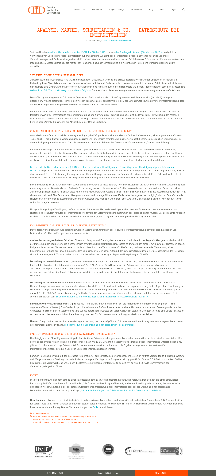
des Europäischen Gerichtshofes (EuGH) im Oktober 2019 (76, 52)
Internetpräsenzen (41, 413)
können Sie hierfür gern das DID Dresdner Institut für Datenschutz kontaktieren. (121, 390)
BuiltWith (48, 90)
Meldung (161, 473)
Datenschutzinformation (51, 416)
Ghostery (61, 90)
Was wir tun (97, 9)
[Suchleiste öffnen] (183, 9)
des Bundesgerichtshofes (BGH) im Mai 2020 (137, 52)
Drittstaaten (67, 416)
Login (173, 9)
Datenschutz (108, 473)
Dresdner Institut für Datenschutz (117, 40)
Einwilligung (78, 416)
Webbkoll (35, 90)
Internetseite (90, 416)
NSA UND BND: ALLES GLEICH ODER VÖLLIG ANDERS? (55, 419)
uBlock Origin (81, 90)
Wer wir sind (79, 9)
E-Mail (96, 407)
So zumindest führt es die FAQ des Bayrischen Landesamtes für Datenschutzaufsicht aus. (100, 296)
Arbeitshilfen (136, 9)
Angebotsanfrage (116, 9)
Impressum (55, 473)
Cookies (36, 416)
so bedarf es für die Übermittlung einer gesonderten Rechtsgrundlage (99, 325)
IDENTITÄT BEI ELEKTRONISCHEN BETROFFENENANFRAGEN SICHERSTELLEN (65, 422)
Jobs (162, 9)
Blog (151, 9)
